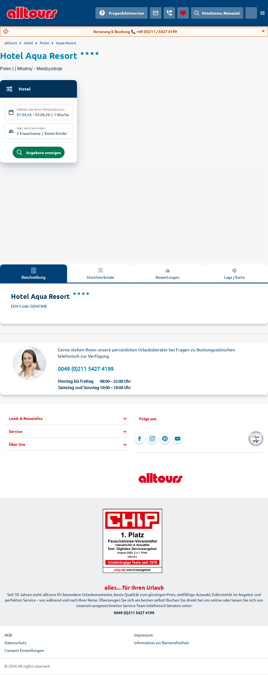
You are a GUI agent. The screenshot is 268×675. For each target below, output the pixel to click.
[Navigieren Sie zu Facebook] (140, 441)
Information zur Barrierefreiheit (161, 644)
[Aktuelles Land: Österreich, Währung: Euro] (251, 13)
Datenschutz (15, 644)
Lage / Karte (234, 275)
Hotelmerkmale (100, 275)
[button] (68, 420)
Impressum (143, 636)
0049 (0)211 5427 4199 (86, 370)
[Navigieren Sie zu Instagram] (152, 441)
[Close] (263, 31)
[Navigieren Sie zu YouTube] (178, 441)
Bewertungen (167, 275)
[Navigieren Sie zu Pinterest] (165, 441)
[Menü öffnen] (262, 13)
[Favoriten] (183, 13)
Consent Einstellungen (24, 652)
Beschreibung (33, 275)
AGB (8, 636)
